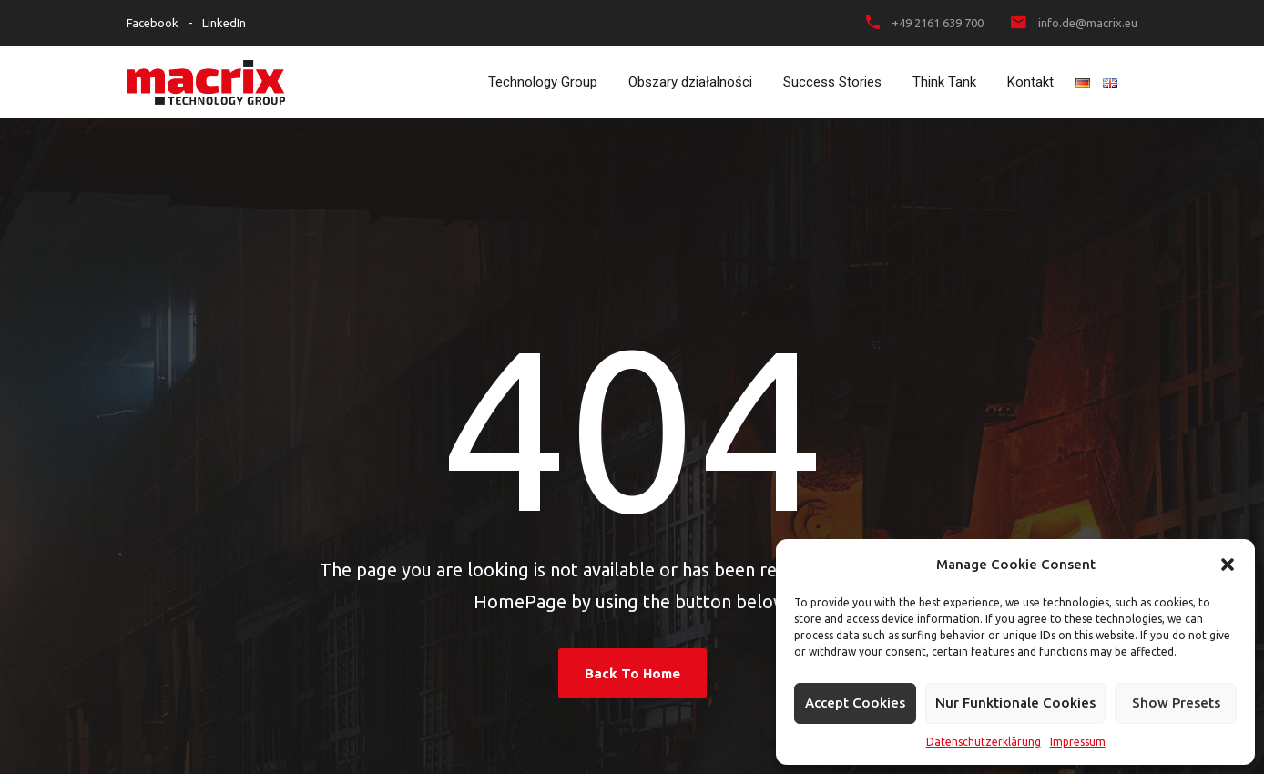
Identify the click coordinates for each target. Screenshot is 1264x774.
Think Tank (944, 82)
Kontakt (1030, 82)
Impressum (1078, 742)
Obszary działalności (690, 82)
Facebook (152, 22)
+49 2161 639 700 (938, 22)
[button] (1227, 564)
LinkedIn (224, 22)
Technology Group (542, 82)
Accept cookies (855, 702)
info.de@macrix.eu (1087, 22)
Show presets (1176, 702)
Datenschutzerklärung (983, 742)
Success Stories (832, 82)
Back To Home (632, 673)
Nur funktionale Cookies (1015, 702)
